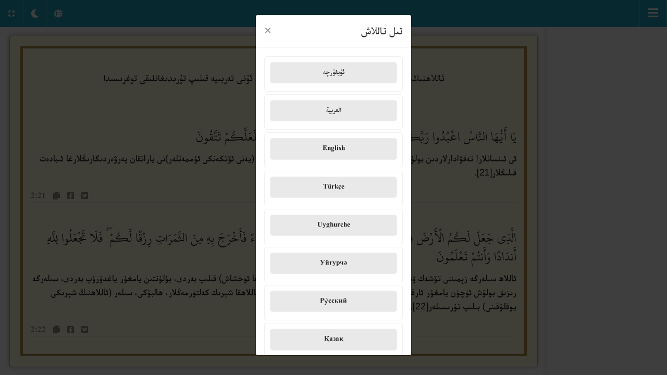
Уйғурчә (333, 261)
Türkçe (333, 185)
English (334, 147)
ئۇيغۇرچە (333, 70)
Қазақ (333, 337)
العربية (333, 108)
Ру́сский (333, 299)
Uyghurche (333, 223)
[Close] (268, 29)
